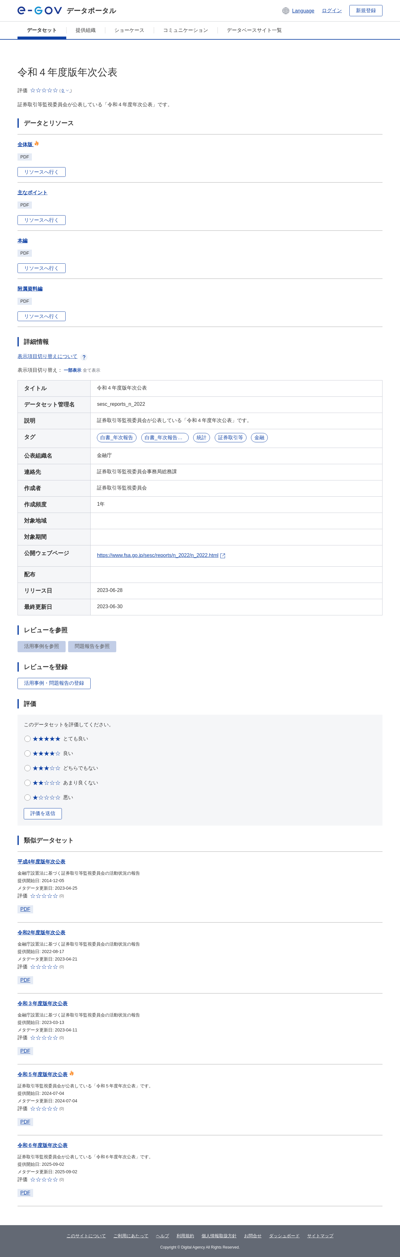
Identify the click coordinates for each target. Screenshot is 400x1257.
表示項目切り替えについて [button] (53, 356)
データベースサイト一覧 (254, 30)
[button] (298, 11)
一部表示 (72, 370)
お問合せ (253, 1235)
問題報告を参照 (92, 646)
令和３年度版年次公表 (43, 1003)
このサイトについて (86, 1235)
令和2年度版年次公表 (41, 932)
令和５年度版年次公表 (43, 1074)
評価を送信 (42, 813)
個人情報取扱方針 (219, 1235)
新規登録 (366, 10)
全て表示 (91, 370)
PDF (25, 909)
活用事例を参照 (41, 646)
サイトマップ (320, 1235)
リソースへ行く (41, 172)
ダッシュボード (284, 1235)
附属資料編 (30, 288)
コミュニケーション (185, 30)
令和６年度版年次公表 (43, 1145)
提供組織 (86, 30)
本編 (23, 240)
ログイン (332, 10)
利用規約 (185, 1235)
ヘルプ (162, 1235)
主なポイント (33, 192)
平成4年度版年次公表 (41, 861)
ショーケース (129, 30)
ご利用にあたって (130, 1235)
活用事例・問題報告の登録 (54, 683)
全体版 (28, 144)
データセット (42, 30)
